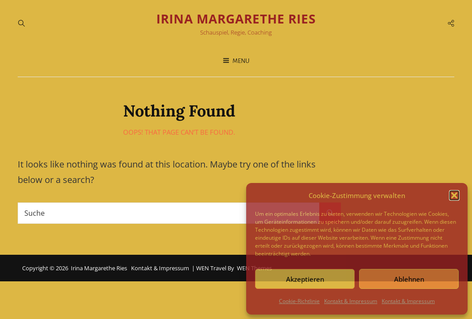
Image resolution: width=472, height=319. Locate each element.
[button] (454, 195)
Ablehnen (409, 279)
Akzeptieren (305, 279)
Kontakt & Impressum (350, 301)
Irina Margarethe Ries (236, 18)
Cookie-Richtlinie (299, 301)
